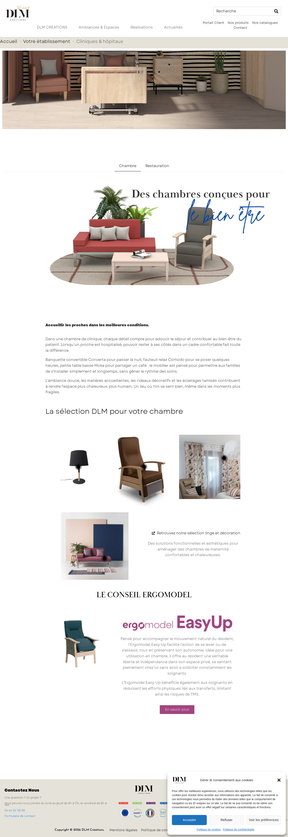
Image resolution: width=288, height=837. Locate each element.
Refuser (227, 820)
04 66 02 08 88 (14, 810)
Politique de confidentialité (238, 829)
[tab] (128, 166)
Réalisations (141, 27)
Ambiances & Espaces (99, 27)
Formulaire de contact (19, 816)
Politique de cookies (209, 829)
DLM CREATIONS (52, 27)
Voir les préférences (264, 820)
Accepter (189, 820)
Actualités (173, 27)
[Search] (276, 11)
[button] (279, 780)
